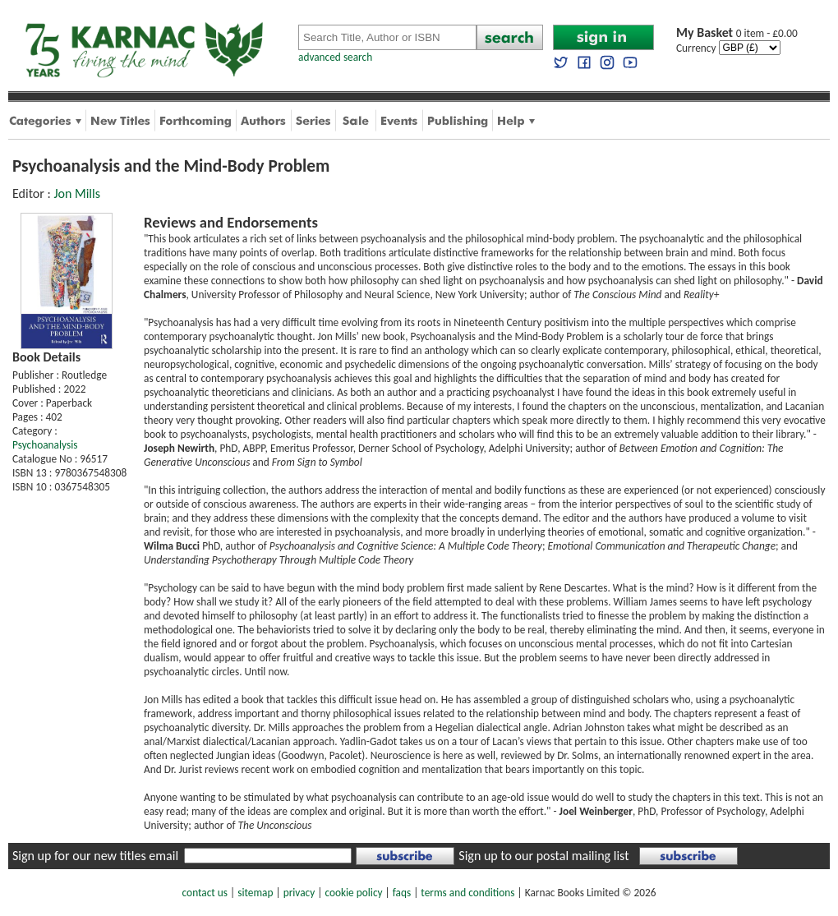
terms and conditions (467, 893)
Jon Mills (76, 193)
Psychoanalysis (44, 445)
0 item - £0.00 (737, 33)
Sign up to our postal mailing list (543, 855)
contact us (205, 893)
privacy (299, 893)
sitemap (255, 893)
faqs (402, 893)
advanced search (335, 57)
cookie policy (353, 893)
